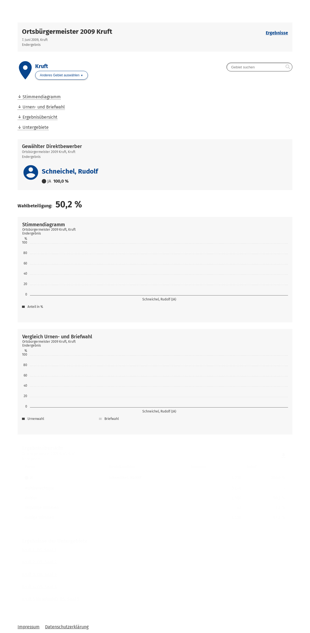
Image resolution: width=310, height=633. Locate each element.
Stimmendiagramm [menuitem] (42, 96)
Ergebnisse (277, 32)
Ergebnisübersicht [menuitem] (40, 117)
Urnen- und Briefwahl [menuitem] (44, 107)
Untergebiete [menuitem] (36, 127)
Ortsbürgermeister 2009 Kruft (67, 31)
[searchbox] (259, 67)
